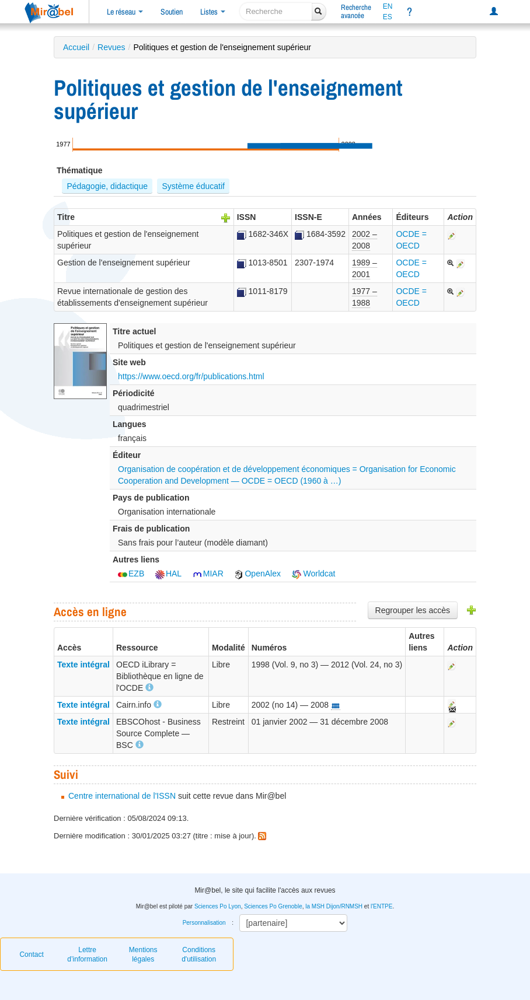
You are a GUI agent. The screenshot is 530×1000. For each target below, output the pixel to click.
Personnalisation (204, 922)
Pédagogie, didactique (107, 186)
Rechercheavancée (356, 11)
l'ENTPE (381, 906)
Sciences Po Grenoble (273, 906)
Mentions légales (143, 954)
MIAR (208, 573)
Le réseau (125, 11)
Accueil (76, 47)
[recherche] (276, 11)
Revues (111, 47)
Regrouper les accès (412, 610)
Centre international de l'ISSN (122, 795)
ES (387, 17)
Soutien (172, 11)
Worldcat (314, 573)
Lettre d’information (87, 954)
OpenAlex (257, 573)
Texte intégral (83, 664)
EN (388, 6)
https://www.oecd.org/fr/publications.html (191, 376)
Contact (31, 954)
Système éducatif (193, 186)
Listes (212, 11)
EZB (131, 573)
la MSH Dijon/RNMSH (333, 906)
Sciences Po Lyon (217, 906)
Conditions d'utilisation (199, 954)
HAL (168, 573)
